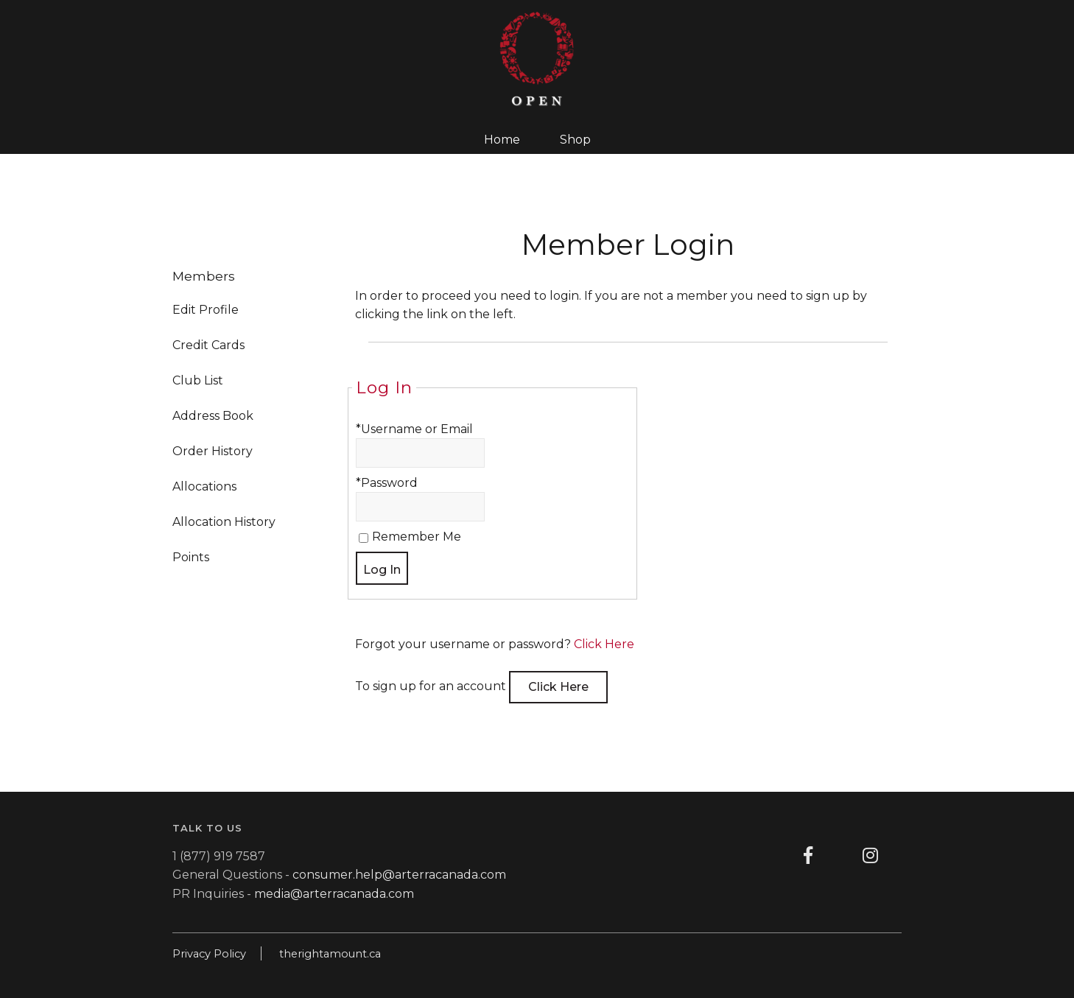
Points (190, 557)
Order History (212, 451)
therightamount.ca (330, 953)
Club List (197, 380)
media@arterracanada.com (334, 894)
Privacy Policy (209, 953)
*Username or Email (414, 429)
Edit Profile (205, 310)
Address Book (212, 416)
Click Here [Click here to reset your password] (604, 644)
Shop (575, 140)
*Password (387, 483)
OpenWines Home (537, 59)
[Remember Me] (363, 538)
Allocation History (223, 522)
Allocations (204, 486)
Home (502, 140)
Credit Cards (208, 345)
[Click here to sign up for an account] (558, 687)
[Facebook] (808, 856)
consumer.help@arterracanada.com (399, 875)
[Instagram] (870, 856)
